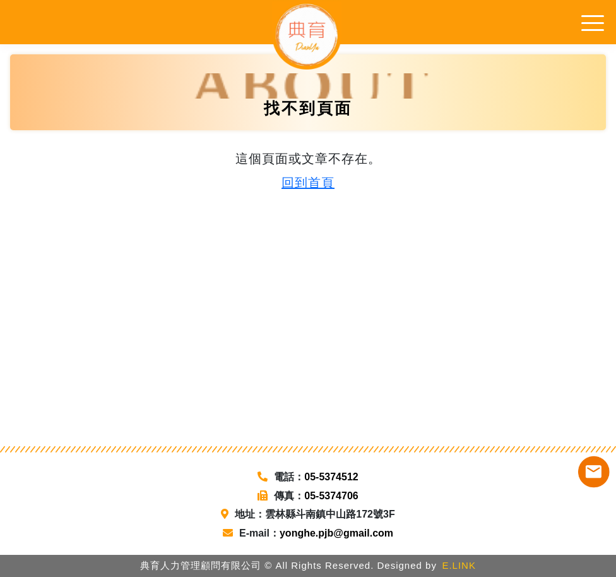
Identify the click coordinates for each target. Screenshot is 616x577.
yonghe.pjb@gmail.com (336, 533)
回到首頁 (308, 183)
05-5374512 (331, 476)
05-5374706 (331, 495)
